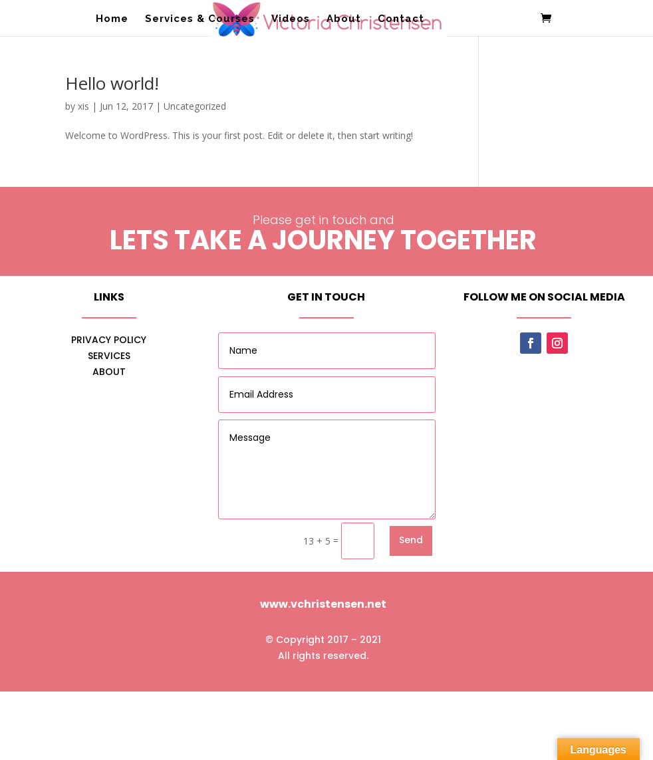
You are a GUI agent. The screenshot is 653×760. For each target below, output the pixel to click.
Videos (290, 19)
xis (83, 106)
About (343, 19)
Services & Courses (200, 19)
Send (411, 540)
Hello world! (112, 83)
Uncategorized (195, 106)
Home (112, 19)
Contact (401, 19)
